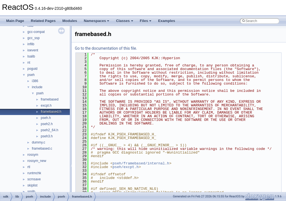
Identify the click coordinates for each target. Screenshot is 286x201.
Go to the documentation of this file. (106, 48)
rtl (28, 167)
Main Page (15, 21)
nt (28, 62)
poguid (32, 69)
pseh (31, 75)
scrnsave (34, 179)
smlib (31, 191)
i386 (35, 81)
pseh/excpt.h (126, 166)
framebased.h (51, 112)
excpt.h (46, 105)
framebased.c (42, 148)
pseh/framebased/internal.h (141, 163)
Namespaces (96, 21)
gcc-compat (36, 32)
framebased (49, 99)
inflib (30, 44)
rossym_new (36, 161)
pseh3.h (47, 136)
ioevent (32, 50)
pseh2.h (47, 124)
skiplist (32, 185)
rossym (32, 155)
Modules (69, 21)
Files (146, 21)
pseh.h (46, 118)
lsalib (31, 56)
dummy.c (38, 142)
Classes (124, 21)
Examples (166, 21)
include (37, 87)
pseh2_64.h (49, 130)
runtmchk (34, 173)
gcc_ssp (33, 38)
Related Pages (43, 21)
